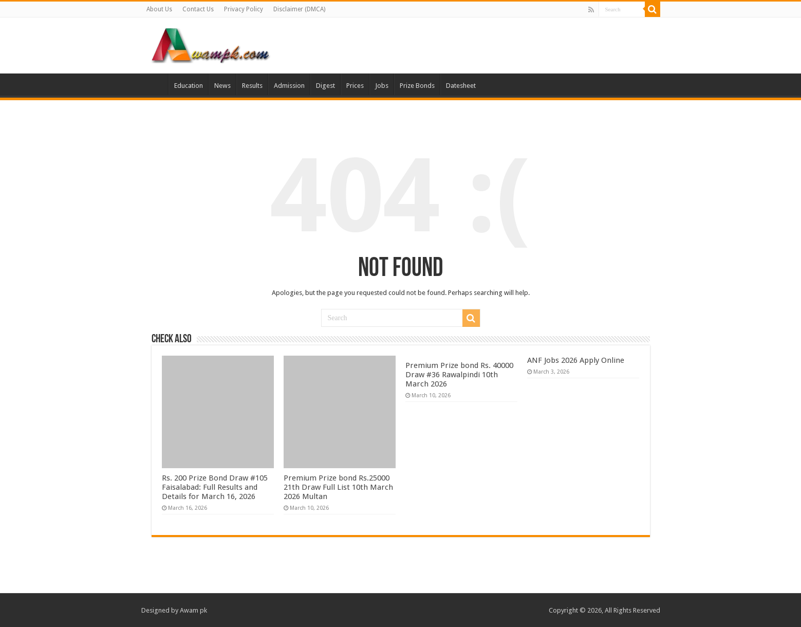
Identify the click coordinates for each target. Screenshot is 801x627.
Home (154, 84)
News (222, 85)
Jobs (381, 85)
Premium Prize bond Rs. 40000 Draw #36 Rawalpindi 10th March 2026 (459, 375)
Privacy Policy (243, 9)
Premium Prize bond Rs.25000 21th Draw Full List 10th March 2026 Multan (338, 487)
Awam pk (193, 610)
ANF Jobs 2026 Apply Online (575, 360)
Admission (289, 85)
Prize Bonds (417, 85)
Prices (355, 85)
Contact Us (198, 9)
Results (252, 85)
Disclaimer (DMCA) (299, 9)
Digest (325, 85)
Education (188, 85)
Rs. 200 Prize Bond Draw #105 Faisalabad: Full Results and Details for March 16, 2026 (215, 487)
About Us (159, 9)
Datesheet (461, 85)
